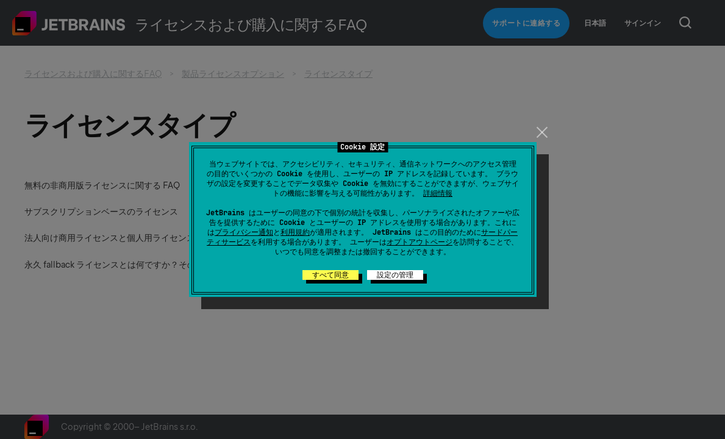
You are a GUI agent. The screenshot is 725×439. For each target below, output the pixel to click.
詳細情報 (437, 193)
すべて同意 (330, 275)
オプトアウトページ (419, 242)
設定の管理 (395, 275)
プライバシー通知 (244, 232)
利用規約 (295, 232)
